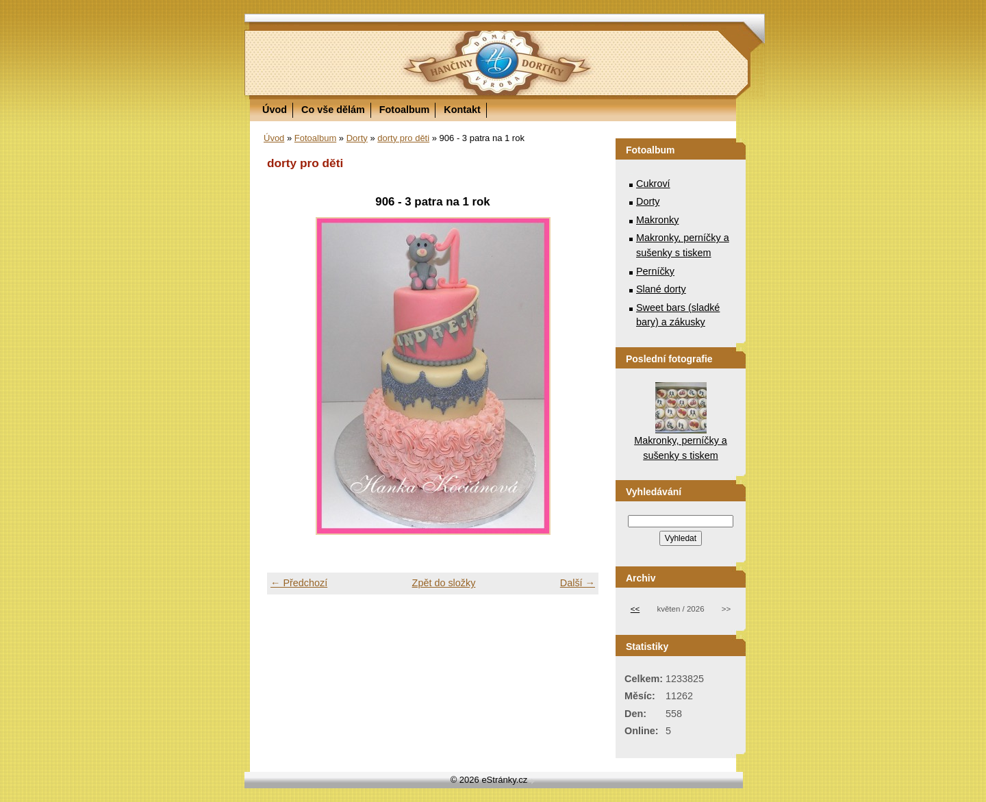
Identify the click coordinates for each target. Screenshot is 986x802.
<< (635, 609)
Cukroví (653, 183)
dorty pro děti (403, 138)
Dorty (357, 138)
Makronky (657, 219)
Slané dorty (661, 289)
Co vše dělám (333, 109)
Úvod (274, 109)
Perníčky (655, 271)
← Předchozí (298, 582)
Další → (577, 582)
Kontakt (462, 109)
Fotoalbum (404, 109)
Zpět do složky (444, 582)
